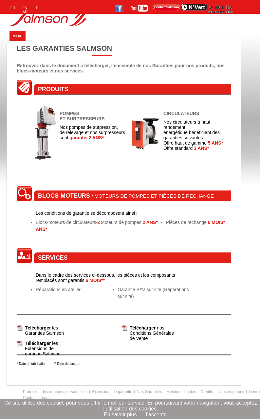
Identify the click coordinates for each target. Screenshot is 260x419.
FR (12, 8)
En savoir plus (120, 414)
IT (36, 8)
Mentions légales (181, 391)
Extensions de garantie (112, 391)
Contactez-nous (36, 397)
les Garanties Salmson (44, 330)
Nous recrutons (230, 391)
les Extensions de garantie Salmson (43, 348)
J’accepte (155, 414)
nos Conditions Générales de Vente (152, 333)
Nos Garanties (149, 391)
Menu (17, 36)
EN (24, 8)
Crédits (206, 391)
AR (25, 12)
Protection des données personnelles (55, 391)
